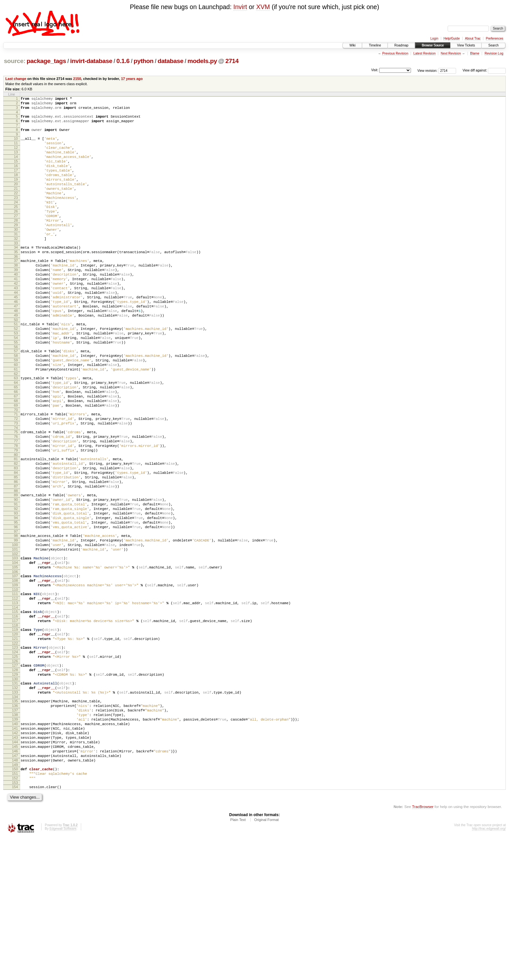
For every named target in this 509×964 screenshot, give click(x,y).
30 (16, 255)
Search (493, 45)
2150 (77, 79)
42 (16, 318)
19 (16, 194)
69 (16, 464)
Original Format (266, 946)
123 (15, 748)
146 (15, 871)
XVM (263, 6)
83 (16, 537)
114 (15, 702)
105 (15, 655)
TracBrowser (422, 933)
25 (16, 227)
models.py (202, 61)
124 (15, 753)
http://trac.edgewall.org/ (489, 955)
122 (15, 744)
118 (15, 723)
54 (16, 383)
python (144, 61)
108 (15, 670)
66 (16, 447)
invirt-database (91, 61)
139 (15, 832)
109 (15, 676)
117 (15, 717)
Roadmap (401, 45)
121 (15, 738)
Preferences (494, 38)
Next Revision (451, 53)
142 (15, 849)
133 (15, 800)
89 (16, 569)
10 (16, 144)
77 (16, 505)
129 (15, 780)
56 (16, 395)
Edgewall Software (62, 955)
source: (14, 61)
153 (15, 908)
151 (15, 897)
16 (16, 177)
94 (16, 597)
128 (15, 774)
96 (16, 608)
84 (16, 543)
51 (16, 367)
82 (16, 532)
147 (15, 877)
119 (15, 727)
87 (16, 559)
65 (16, 442)
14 (16, 166)
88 (16, 565)
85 (16, 548)
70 (16, 469)
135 (15, 810)
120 (15, 733)
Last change (16, 79)
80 (16, 522)
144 (15, 860)
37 (16, 291)
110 (15, 681)
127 (15, 769)
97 (16, 613)
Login (434, 38)
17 (16, 183)
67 (16, 453)
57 (16, 399)
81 (16, 526)
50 (16, 363)
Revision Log (494, 53)
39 (16, 302)
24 (16, 222)
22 (16, 211)
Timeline (375, 45)
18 (16, 188)
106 (15, 660)
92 (16, 586)
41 (16, 313)
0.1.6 (123, 61)
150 (15, 892)
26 (16, 233)
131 (15, 789)
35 (16, 281)
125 (15, 759)
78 (16, 511)
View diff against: (484, 70)
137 (15, 821)
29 (16, 249)
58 (16, 404)
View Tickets (466, 45)
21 (16, 205)
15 (16, 172)
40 (16, 307)
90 (16, 575)
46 (16, 341)
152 (15, 903)
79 (16, 516)
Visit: (374, 70)
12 (16, 155)
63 (16, 431)
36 (16, 287)
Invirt (240, 6)
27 (16, 238)
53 (16, 378)
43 (16, 324)
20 (16, 200)
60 (16, 415)
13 (16, 161)
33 (16, 271)
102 (15, 640)
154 (15, 913)
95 (16, 602)
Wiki (352, 45)
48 (16, 352)
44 (16, 330)
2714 (232, 61)
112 (15, 691)
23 (16, 216)
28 (16, 244)
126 (15, 764)
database (170, 61)
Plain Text (238, 946)
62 (16, 426)
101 (15, 634)
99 (16, 623)
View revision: (427, 70)
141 (15, 843)
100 (15, 629)
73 (16, 485)
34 (16, 276)
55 (16, 389)
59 (16, 410)
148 (15, 882)
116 (15, 712)
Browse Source (433, 45)
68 (16, 458)
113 (15, 696)
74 (16, 490)
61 (16, 421)
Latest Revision (424, 53)
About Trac (472, 38)
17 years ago (132, 79)
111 (15, 685)
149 (15, 888)
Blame (474, 53)
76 (16, 500)
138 (15, 827)
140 (15, 838)
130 (15, 785)
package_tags (46, 61)
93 (16, 591)
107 (15, 665)
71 (16, 473)
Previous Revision (395, 53)
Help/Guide (451, 38)
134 (15, 806)
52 (16, 372)
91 (16, 580)
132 (15, 795)
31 (16, 260)
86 (16, 554)
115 (15, 706)
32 (16, 266)
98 (16, 617)
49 (16, 357)
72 (16, 479)
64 (16, 436)
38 (16, 296)
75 (16, 494)
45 (16, 335)
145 (15, 865)
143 (15, 854)
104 (15, 649)
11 (16, 150)
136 (15, 816)
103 (15, 644)
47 (16, 346)
